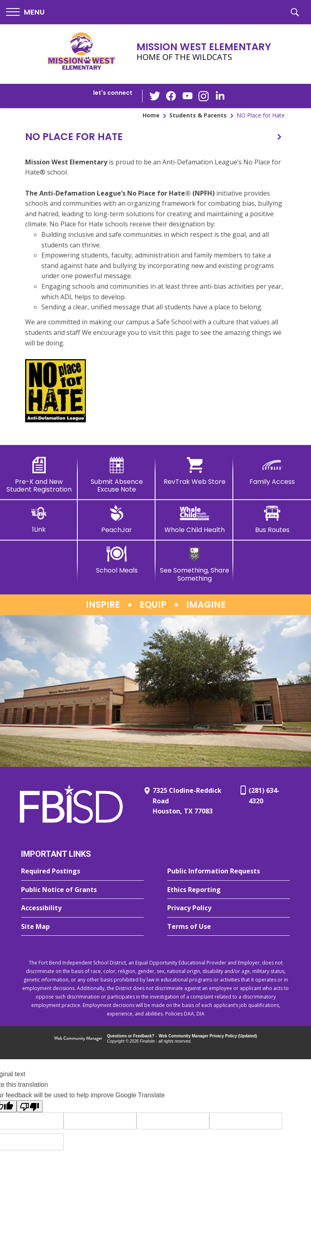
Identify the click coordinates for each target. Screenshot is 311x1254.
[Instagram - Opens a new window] (204, 96)
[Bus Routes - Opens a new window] (272, 519)
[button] (25, 12)
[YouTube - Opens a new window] (187, 95)
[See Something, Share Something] (194, 564)
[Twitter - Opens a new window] (155, 95)
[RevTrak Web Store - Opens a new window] (194, 471)
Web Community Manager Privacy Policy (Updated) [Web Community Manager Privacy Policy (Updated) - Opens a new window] (208, 1036)
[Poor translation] (30, 1106)
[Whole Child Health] (194, 519)
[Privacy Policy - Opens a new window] (228, 908)
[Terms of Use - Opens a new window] (228, 927)
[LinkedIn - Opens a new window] (220, 95)
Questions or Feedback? (130, 1036)
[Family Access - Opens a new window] (272, 471)
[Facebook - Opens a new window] (171, 96)
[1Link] (39, 519)
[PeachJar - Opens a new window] (116, 519)
